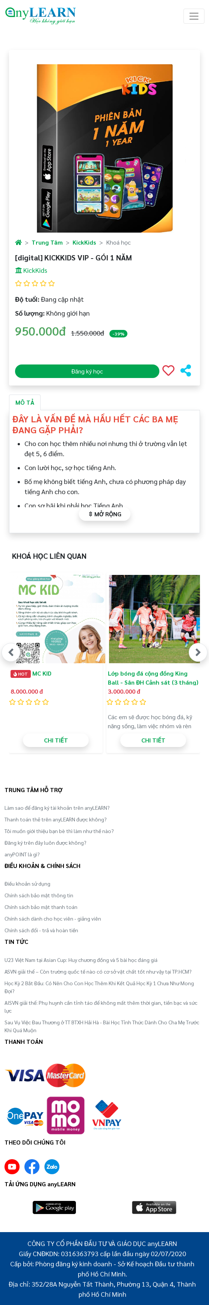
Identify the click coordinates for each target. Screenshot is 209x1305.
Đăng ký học (87, 371)
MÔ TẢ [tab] (24, 402)
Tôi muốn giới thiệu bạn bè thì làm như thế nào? (59, 830)
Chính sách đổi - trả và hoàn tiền (41, 930)
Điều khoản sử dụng (27, 883)
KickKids (84, 242)
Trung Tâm (47, 242)
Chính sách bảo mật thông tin (39, 895)
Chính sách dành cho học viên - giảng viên (53, 918)
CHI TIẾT (56, 740)
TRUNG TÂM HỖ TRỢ (33, 790)
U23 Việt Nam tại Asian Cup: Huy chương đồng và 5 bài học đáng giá (81, 959)
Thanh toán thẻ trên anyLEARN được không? (56, 819)
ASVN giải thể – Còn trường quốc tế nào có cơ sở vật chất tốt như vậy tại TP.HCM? (98, 971)
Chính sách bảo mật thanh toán (41, 906)
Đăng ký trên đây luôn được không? (45, 842)
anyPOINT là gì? (22, 854)
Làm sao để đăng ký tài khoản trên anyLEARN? (57, 807)
